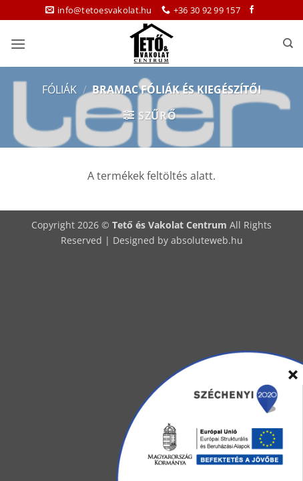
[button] (18, 43)
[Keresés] (288, 43)
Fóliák (59, 89)
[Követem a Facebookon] (252, 10)
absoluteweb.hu (207, 240)
